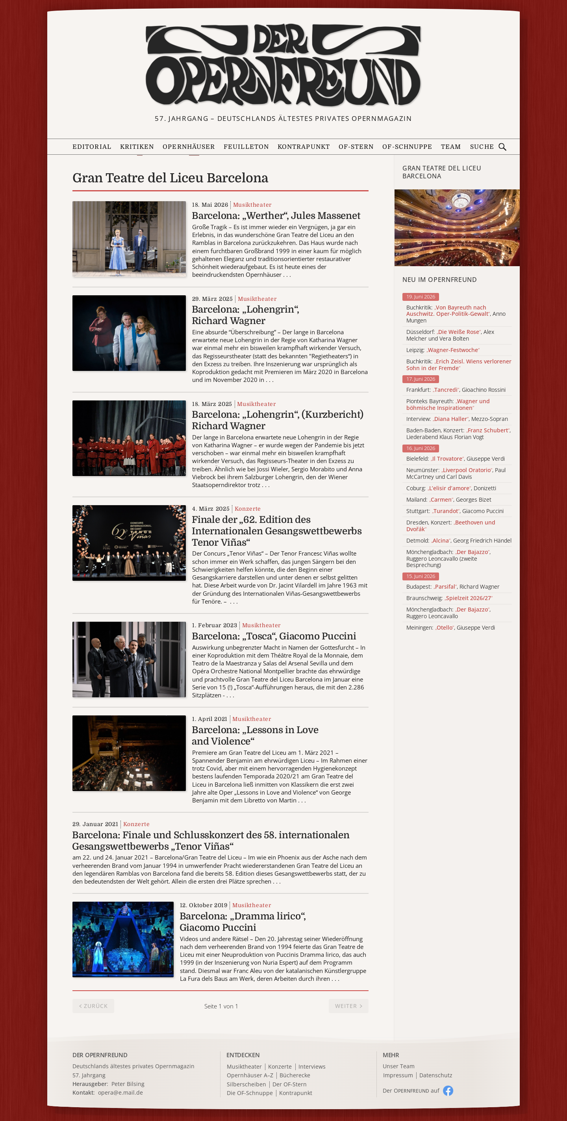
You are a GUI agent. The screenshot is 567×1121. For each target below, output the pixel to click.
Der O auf (411, 1090)
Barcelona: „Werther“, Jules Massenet (276, 215)
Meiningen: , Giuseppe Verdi (450, 627)
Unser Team (399, 1066)
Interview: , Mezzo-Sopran (457, 419)
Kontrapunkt (304, 146)
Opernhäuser (189, 146)
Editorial (91, 146)
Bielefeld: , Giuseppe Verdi (455, 459)
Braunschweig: (449, 598)
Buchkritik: (458, 365)
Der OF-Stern (289, 1084)
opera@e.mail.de (120, 1092)
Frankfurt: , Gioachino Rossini (456, 390)
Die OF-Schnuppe (250, 1093)
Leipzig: (443, 350)
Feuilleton (246, 146)
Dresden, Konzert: (450, 526)
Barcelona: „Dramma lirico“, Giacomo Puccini (243, 922)
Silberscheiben (246, 1084)
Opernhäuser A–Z (250, 1075)
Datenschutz (435, 1075)
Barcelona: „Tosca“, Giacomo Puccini (274, 636)
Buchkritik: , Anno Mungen (456, 314)
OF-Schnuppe (407, 146)
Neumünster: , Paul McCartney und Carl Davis (456, 473)
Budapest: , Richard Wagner (453, 587)
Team (451, 146)
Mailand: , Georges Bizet (448, 500)
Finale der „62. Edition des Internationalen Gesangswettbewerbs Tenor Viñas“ (277, 531)
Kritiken (137, 146)
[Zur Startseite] (283, 65)
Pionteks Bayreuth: (448, 404)
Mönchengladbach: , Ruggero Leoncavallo (448, 613)
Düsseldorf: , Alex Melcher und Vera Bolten (450, 335)
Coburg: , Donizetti (451, 488)
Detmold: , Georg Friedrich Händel (458, 540)
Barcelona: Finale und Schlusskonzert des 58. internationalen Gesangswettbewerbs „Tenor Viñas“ (211, 841)
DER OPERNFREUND (100, 1055)
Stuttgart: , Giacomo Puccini (455, 511)
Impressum (398, 1075)
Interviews (312, 1067)
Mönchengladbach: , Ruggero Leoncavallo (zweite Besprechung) (448, 559)
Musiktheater (252, 205)
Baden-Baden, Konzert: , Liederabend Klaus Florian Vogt (458, 434)
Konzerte (248, 509)
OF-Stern (356, 146)
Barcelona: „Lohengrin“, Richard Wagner (245, 315)
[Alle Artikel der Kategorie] (457, 227)
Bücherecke (295, 1075)
